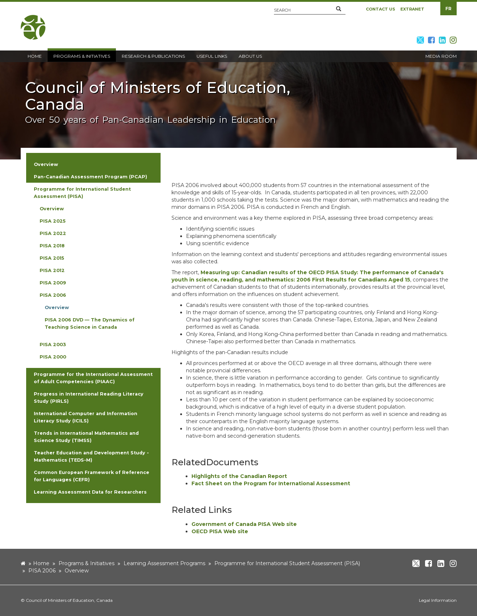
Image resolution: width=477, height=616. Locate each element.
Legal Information (438, 600)
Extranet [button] (412, 9)
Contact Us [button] (380, 9)
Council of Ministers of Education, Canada (69, 600)
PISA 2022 (53, 233)
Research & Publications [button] (153, 56)
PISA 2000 (53, 357)
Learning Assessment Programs (164, 563)
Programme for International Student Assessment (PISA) (287, 563)
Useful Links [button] (212, 56)
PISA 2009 (53, 282)
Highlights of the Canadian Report (239, 476)
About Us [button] (250, 56)
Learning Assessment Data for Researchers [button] (90, 492)
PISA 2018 (52, 245)
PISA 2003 (53, 344)
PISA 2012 (52, 270)
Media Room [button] (441, 56)
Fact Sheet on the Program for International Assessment (270, 483)
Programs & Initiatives (86, 563)
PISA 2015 (52, 258)
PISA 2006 (53, 295)
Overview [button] (46, 164)
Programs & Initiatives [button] (81, 56)
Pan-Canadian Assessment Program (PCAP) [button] (90, 176)
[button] (338, 9)
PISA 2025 (52, 221)
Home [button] (35, 56)
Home (41, 563)
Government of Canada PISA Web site (244, 524)
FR (448, 8)
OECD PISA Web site (219, 531)
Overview (52, 208)
